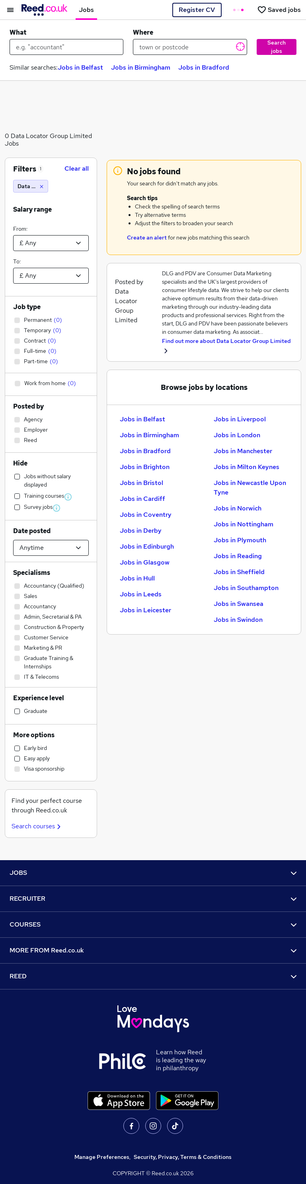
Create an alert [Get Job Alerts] (147, 237)
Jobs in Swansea (238, 604)
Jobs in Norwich (237, 508)
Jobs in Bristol (141, 483)
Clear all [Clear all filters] (76, 168)
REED (153, 976)
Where (143, 32)
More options (34, 735)
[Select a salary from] (51, 243)
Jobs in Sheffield (239, 572)
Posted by (28, 406)
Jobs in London (237, 435)
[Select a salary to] (51, 276)
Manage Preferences (101, 1157)
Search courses (37, 826)
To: (17, 261)
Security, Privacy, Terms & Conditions (183, 1157)
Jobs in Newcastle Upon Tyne (250, 488)
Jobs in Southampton (246, 588)
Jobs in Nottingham (243, 524)
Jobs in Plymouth (240, 540)
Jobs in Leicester (145, 610)
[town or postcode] (190, 47)
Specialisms (31, 573)
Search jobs (276, 47)
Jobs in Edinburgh (147, 546)
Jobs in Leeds (141, 594)
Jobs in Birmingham (140, 67)
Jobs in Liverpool (240, 419)
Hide (20, 463)
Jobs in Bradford (203, 67)
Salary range (32, 209)
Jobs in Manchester (243, 451)
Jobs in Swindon (238, 619)
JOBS (153, 873)
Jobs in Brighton (145, 467)
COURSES (153, 924)
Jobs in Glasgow (145, 562)
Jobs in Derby (141, 530)
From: (20, 228)
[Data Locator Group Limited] (31, 186)
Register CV (197, 10)
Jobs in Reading (238, 556)
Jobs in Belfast (80, 67)
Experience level (38, 698)
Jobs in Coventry (146, 514)
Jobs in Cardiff (142, 499)
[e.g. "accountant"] (66, 47)
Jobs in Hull (137, 578)
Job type (27, 307)
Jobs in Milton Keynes (246, 467)
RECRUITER (153, 898)
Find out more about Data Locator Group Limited (226, 341)
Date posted (32, 531)
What (18, 32)
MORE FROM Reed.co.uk (153, 950)
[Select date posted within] (51, 548)
